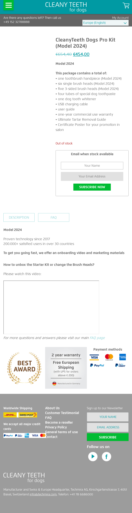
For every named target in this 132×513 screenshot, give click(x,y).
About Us (52, 408)
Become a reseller (59, 422)
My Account (120, 18)
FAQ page (97, 338)
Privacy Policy (56, 427)
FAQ (54, 217)
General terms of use (61, 432)
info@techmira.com (43, 494)
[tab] (19, 217)
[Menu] (8, 5)
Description (19, 217)
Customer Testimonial (62, 413)
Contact (51, 437)
